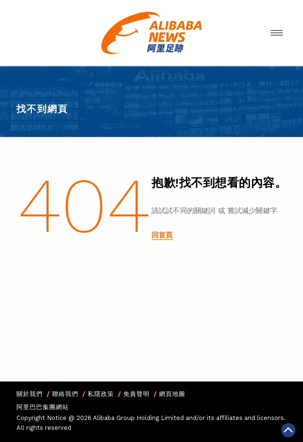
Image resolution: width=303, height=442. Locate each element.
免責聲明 (136, 393)
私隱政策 (101, 393)
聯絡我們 (65, 393)
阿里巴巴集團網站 (42, 407)
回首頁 (162, 235)
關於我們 (29, 393)
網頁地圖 (172, 393)
